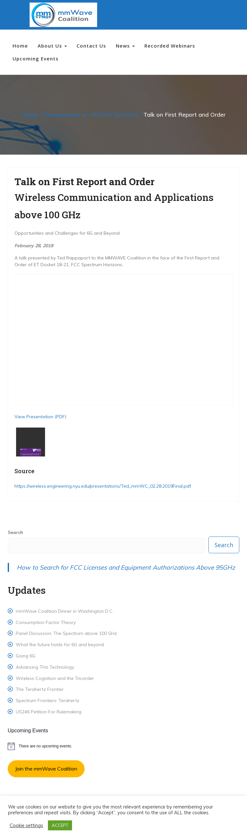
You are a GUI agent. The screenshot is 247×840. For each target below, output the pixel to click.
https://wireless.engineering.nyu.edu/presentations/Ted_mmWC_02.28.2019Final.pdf (102, 486)
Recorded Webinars (169, 45)
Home (20, 45)
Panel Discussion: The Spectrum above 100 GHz (66, 633)
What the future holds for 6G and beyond (60, 644)
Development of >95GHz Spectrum (91, 114)
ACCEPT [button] (60, 825)
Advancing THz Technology (45, 667)
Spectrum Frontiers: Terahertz (47, 700)
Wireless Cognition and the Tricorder (55, 678)
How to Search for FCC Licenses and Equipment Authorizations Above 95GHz (126, 567)
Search (15, 532)
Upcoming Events (36, 58)
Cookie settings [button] (26, 825)
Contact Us (91, 45)
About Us (52, 45)
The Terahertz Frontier (40, 689)
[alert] (123, 746)
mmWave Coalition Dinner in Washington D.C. (65, 611)
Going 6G (25, 656)
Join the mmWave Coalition (46, 768)
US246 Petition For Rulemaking (48, 712)
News (125, 45)
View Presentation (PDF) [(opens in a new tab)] (40, 417)
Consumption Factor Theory (46, 622)
